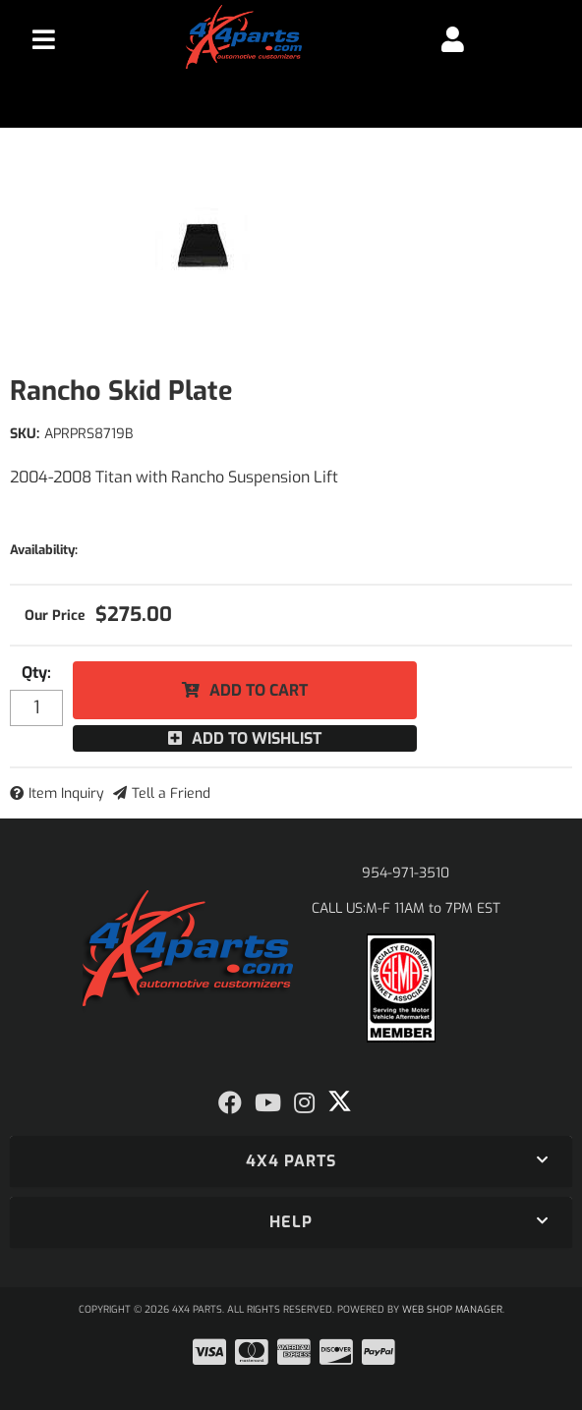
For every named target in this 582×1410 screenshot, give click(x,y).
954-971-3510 (405, 873)
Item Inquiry (66, 793)
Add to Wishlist (256, 738)
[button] (291, 1161)
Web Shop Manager (452, 1309)
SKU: (24, 433)
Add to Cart (258, 690)
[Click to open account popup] (452, 39)
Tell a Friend (171, 793)
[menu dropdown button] (44, 39)
